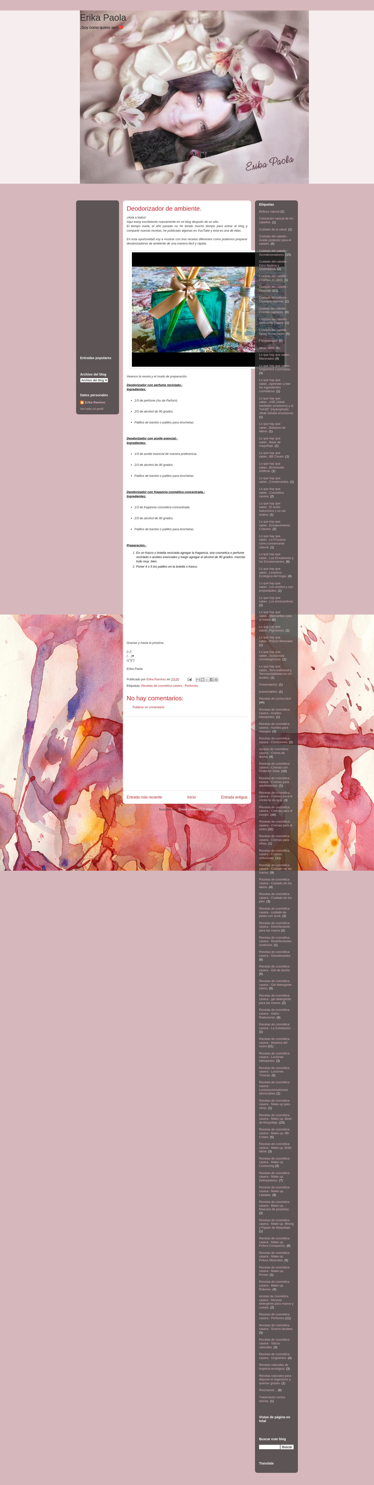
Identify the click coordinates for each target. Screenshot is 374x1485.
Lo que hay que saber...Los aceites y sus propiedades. (276, 586)
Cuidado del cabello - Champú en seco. (273, 278)
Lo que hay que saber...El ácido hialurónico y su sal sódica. (272, 509)
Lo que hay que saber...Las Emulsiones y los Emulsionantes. (276, 557)
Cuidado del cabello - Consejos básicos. (273, 299)
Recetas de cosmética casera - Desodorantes (275, 953)
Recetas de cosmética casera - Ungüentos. (274, 1356)
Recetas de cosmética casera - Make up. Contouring (274, 1162)
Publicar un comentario (148, 707)
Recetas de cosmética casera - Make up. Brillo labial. (275, 1147)
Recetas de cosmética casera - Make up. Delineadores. (274, 1176)
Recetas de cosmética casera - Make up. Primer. (274, 1271)
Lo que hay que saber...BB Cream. (271, 454)
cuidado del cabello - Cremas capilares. (273, 310)
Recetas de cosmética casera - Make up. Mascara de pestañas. (274, 1205)
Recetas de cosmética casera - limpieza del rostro (274, 1042)
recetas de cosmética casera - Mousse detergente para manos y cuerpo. (276, 1301)
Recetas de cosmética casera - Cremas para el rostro (275, 825)
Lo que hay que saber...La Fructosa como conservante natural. (272, 541)
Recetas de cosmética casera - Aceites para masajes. (274, 727)
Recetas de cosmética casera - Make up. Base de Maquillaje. (275, 1118)
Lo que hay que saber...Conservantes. (274, 480)
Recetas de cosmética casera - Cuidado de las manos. (275, 868)
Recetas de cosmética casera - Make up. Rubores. (274, 1285)
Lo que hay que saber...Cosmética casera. (271, 492)
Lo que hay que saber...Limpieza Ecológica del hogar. (273, 572)
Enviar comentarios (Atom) (196, 809)
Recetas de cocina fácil (275, 698)
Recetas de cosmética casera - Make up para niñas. (274, 1104)
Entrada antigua (234, 797)
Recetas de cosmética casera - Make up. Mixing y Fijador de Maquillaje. (276, 1223)
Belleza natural (269, 211)
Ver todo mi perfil (92, 409)
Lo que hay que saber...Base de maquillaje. (269, 442)
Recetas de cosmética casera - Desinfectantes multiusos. (275, 941)
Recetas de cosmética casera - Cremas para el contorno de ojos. (275, 796)
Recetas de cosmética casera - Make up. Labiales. (274, 1190)
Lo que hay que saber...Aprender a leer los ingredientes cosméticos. (275, 385)
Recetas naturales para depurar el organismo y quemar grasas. (275, 1379)
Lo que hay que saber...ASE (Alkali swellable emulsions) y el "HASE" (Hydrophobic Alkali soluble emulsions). (276, 406)
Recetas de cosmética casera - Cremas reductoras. (274, 854)
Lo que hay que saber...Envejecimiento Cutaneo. (274, 525)
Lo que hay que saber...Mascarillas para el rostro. (275, 615)
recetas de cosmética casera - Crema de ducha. (273, 752)
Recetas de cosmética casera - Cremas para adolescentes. (274, 781)
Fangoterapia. (268, 340)
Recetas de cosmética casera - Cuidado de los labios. (275, 883)
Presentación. (268, 684)
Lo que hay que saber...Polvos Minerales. (276, 639)
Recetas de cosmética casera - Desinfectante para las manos (274, 926)
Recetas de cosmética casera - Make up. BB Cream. (274, 1133)
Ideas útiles (267, 348)
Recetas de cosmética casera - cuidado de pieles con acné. (274, 912)
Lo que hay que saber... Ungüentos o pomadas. (275, 367)
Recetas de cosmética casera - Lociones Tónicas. (274, 1071)
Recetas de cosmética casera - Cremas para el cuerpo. (275, 810)
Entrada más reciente (144, 797)
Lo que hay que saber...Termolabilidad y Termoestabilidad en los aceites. (275, 672)
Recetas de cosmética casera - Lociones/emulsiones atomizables (274, 1087)
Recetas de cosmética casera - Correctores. (274, 740)
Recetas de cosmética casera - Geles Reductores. (274, 1013)
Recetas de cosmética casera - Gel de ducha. (275, 968)
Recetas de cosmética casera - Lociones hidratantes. (274, 1057)
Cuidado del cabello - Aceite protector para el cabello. (275, 239)
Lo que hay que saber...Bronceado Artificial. (271, 467)
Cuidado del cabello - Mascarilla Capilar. (273, 321)
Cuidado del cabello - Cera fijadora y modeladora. (273, 265)
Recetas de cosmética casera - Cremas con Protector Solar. (274, 767)
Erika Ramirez (95, 402)
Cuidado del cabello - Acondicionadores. (273, 252)
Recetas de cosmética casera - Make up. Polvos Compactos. (274, 1241)
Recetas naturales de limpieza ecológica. (273, 1366)
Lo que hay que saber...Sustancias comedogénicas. (271, 655)
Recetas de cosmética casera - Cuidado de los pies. (275, 897)
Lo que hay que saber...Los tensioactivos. (276, 599)
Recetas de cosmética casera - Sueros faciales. (276, 1327)
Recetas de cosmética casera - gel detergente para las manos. (275, 999)
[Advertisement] (187, 753)
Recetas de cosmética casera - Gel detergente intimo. (275, 984)
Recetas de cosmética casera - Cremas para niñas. (274, 839)
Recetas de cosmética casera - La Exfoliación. (275, 1026)
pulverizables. (268, 691)
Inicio (191, 797)
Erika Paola (103, 18)
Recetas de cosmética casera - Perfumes (169, 685)
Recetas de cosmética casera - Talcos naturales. (274, 1343)
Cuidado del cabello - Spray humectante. (273, 332)
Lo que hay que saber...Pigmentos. (272, 628)
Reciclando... (268, 1390)
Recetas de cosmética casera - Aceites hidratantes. (274, 713)
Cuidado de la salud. (273, 229)
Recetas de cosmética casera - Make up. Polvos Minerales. (274, 1256)
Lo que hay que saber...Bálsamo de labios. (272, 427)
